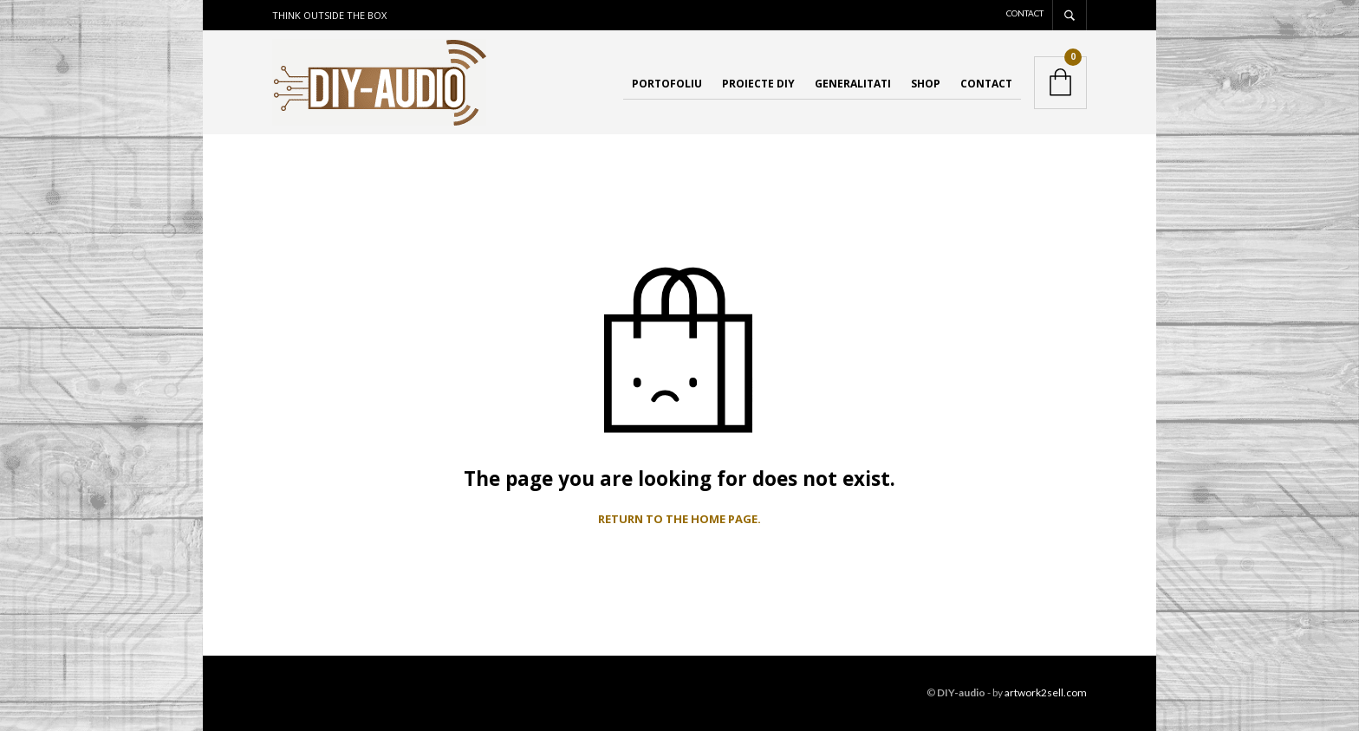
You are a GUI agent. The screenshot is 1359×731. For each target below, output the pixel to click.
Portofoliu (667, 83)
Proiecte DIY (758, 83)
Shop (925, 83)
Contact (1025, 13)
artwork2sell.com (1046, 692)
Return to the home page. (679, 520)
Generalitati (853, 83)
